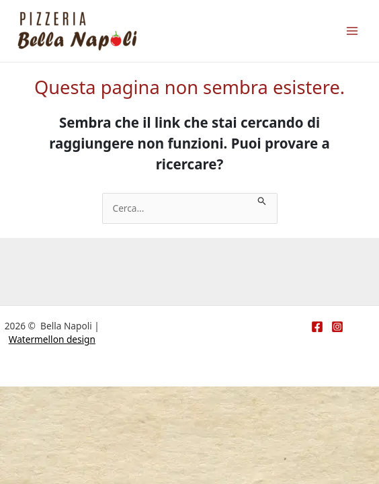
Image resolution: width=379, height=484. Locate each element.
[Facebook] (317, 327)
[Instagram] (337, 327)
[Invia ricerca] (262, 200)
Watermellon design (52, 339)
